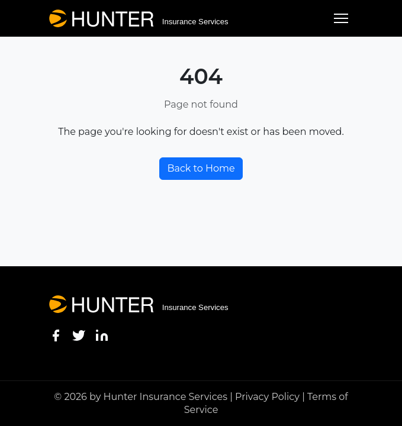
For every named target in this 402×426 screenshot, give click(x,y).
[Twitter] (79, 335)
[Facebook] (56, 335)
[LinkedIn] (102, 335)
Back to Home (200, 168)
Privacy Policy (267, 396)
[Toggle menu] (341, 18)
